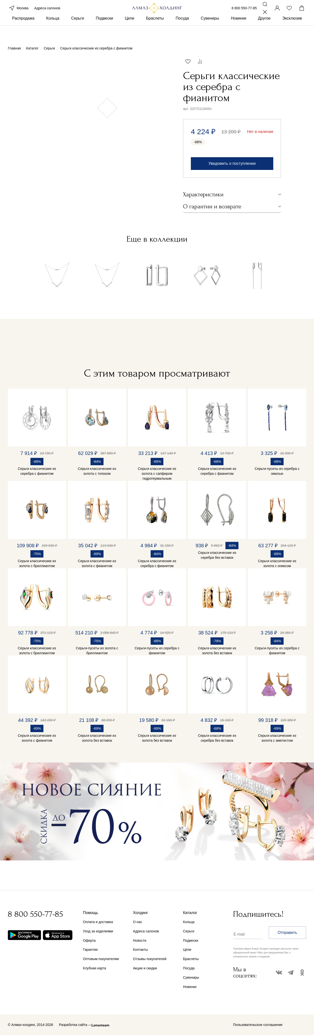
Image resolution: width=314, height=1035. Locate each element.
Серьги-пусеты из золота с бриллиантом (97, 650)
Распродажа (23, 31)
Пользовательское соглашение (258, 1025)
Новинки (238, 31)
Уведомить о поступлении (232, 163)
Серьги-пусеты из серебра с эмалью (277, 471)
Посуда (182, 31)
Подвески (104, 31)
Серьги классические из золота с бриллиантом (37, 563)
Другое (264, 31)
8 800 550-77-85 (244, 14)
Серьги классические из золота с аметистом (277, 738)
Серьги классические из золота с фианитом (97, 563)
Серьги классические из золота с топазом (97, 471)
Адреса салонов (47, 14)
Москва (18, 14)
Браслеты (155, 31)
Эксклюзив (292, 31)
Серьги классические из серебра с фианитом (37, 471)
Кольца (52, 31)
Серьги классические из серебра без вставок (217, 555)
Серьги (77, 31)
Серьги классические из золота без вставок (217, 650)
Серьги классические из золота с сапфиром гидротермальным (157, 473)
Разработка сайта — (75, 1025)
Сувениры (210, 31)
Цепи (129, 31)
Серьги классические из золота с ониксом (277, 563)
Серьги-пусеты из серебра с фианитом (157, 650)
